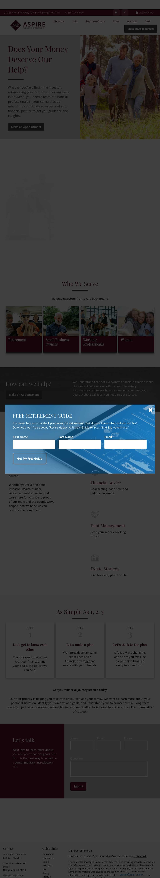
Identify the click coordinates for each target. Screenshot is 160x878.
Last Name (66, 437)
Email (108, 437)
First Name (20, 437)
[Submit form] (29, 458)
